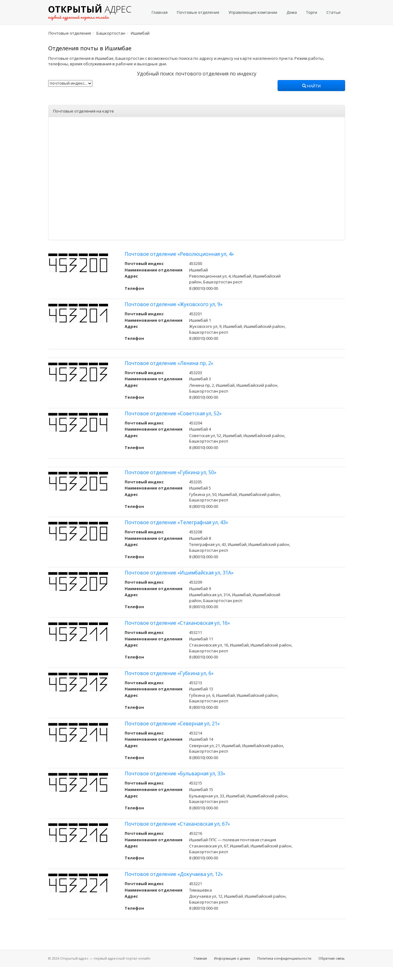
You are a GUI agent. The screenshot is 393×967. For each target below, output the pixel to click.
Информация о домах (232, 958)
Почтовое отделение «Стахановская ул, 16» (177, 623)
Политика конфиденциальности (284, 958)
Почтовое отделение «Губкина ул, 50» (170, 472)
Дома (291, 12)
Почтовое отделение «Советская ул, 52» (173, 413)
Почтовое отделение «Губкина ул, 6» (169, 673)
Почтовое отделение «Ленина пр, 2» (169, 363)
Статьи (333, 12)
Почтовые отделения (198, 12)
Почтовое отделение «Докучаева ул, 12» (174, 874)
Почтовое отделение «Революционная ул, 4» (179, 254)
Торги (311, 12)
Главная (160, 12)
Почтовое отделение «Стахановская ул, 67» (177, 823)
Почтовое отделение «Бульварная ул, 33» (175, 773)
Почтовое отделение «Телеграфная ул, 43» (176, 522)
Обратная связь (331, 958)
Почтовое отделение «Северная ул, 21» (172, 723)
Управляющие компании (252, 12)
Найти (311, 86)
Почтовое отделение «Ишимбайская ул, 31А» (179, 572)
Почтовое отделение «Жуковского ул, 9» (174, 304)
